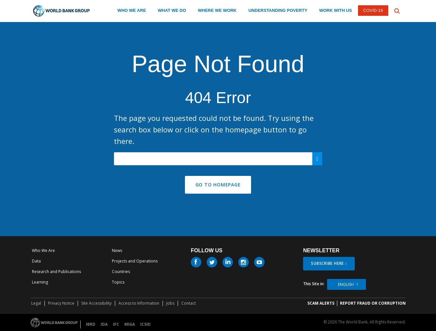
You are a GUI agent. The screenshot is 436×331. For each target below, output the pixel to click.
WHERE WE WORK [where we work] (217, 10)
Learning (40, 282)
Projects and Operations (135, 261)
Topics (118, 282)
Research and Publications (56, 271)
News (117, 250)
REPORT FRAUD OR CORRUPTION (373, 303)
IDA (104, 324)
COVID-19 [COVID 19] (373, 10)
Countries (121, 271)
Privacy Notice (61, 303)
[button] (397, 10)
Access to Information (138, 303)
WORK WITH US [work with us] (335, 10)
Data (36, 261)
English (346, 284)
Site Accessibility (96, 303)
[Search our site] (218, 158)
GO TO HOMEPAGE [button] (218, 184)
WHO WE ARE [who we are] (131, 10)
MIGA (129, 324)
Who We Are (43, 250)
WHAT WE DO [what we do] (172, 10)
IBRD (90, 324)
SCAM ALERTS (320, 303)
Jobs (170, 303)
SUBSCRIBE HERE (327, 263)
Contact (188, 303)
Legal (36, 303)
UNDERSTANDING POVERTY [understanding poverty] (277, 10)
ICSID (145, 324)
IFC (116, 324)
